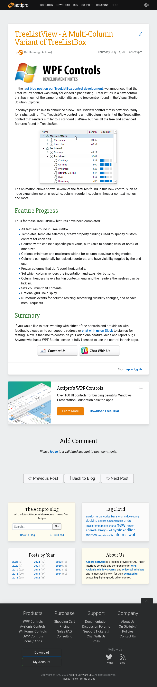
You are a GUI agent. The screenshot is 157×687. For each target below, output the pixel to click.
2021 (37, 565)
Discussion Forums (96, 626)
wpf (133, 369)
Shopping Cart (64, 622)
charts (122, 516)
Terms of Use (87, 678)
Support (96, 613)
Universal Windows (133, 569)
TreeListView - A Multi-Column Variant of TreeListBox (64, 38)
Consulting (64, 636)
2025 (15, 561)
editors (102, 520)
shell (110, 530)
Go (57, 526)
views (106, 535)
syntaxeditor (124, 529)
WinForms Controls (33, 631)
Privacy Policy (70, 678)
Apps (38, 641)
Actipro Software (95, 561)
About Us (128, 622)
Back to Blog (82, 478)
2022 (15, 565)
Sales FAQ (64, 631)
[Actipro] (18, 5)
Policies (127, 631)
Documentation (96, 622)
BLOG (115, 5)
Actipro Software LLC (80, 674)
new (122, 525)
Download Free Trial (104, 411)
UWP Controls (33, 636)
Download (41, 652)
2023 (59, 561)
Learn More (70, 411)
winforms (119, 534)
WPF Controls (33, 622)
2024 (37, 561)
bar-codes (105, 516)
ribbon (130, 525)
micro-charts (109, 525)
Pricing (64, 626)
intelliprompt (93, 525)
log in (54, 452)
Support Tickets (96, 631)
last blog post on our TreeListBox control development (63, 89)
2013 (15, 577)
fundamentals (115, 520)
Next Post (117, 478)
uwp (127, 369)
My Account (41, 662)
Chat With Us (96, 636)
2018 (37, 569)
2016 (15, 573)
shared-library (96, 530)
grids (139, 369)
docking (92, 521)
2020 (59, 565)
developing (132, 516)
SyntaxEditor (131, 573)
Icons (28, 641)
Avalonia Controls (33, 626)
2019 (15, 569)
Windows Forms (106, 569)
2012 (37, 577)
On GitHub (128, 626)
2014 (59, 573)
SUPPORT (87, 5)
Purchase (64, 613)
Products (33, 613)
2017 (59, 569)
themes (92, 535)
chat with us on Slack (97, 331)
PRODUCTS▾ (46, 5)
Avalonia (91, 569)
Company (128, 613)
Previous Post (43, 478)
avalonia (92, 516)
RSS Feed (57, 534)
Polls (96, 641)
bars (114, 516)
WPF (134, 565)
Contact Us (128, 636)
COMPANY (102, 5)
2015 (37, 573)
